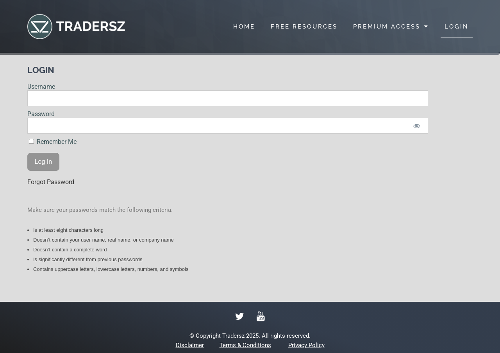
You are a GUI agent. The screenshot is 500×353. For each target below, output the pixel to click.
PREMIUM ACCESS (391, 26)
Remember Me (53, 141)
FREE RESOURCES (304, 26)
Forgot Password (50, 182)
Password (41, 114)
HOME (244, 26)
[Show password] (417, 126)
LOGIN (457, 26)
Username (41, 86)
